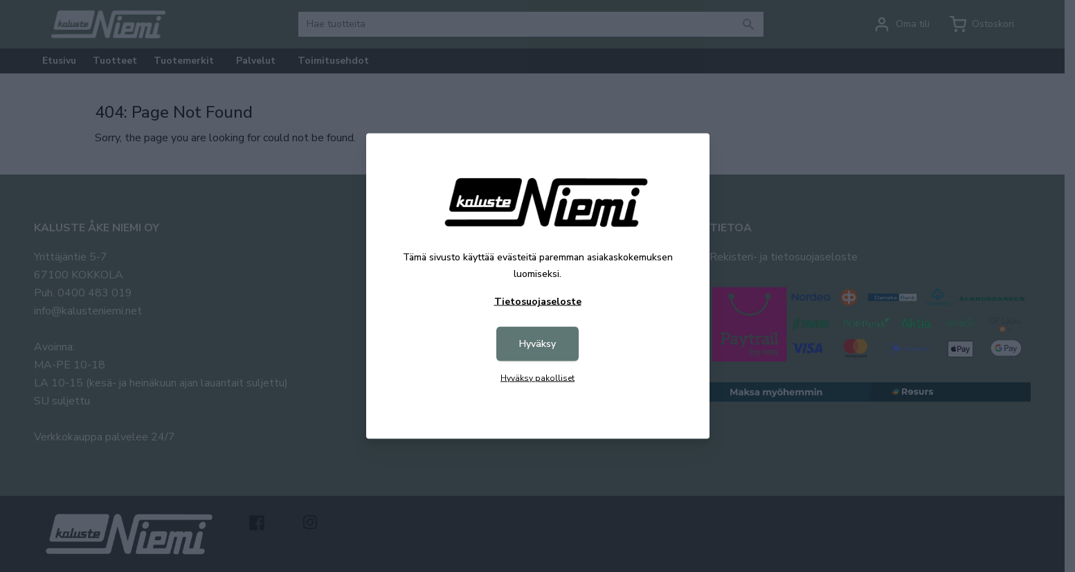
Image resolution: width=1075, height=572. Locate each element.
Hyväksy (537, 343)
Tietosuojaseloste (537, 301)
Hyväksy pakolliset (537, 378)
